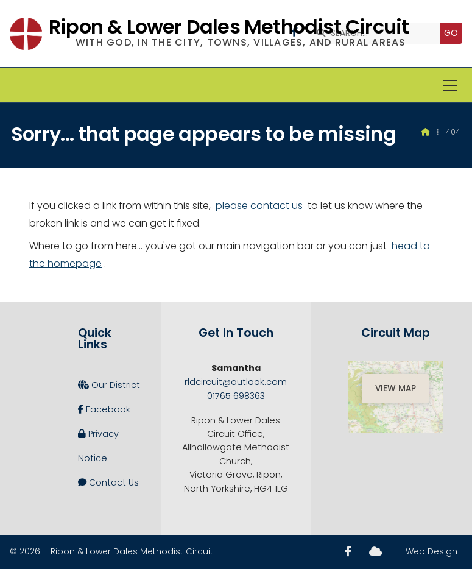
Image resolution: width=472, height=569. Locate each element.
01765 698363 (236, 396)
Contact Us (108, 482)
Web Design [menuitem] (431, 551)
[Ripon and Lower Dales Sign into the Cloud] (375, 551)
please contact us (259, 206)
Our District (109, 385)
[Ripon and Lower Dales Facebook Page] (348, 551)
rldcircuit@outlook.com (236, 382)
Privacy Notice (98, 443)
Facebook (104, 409)
